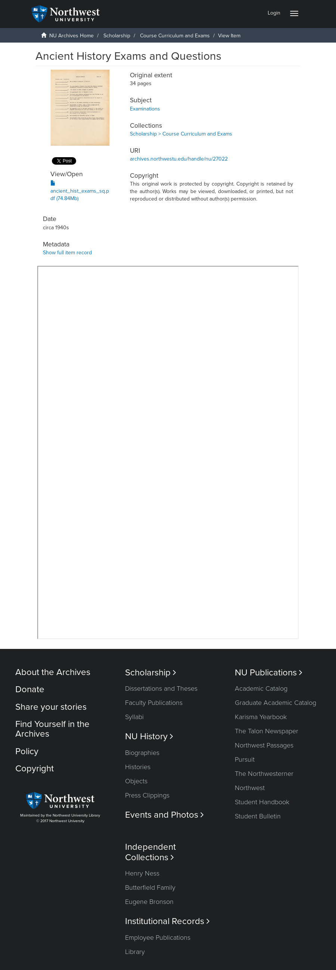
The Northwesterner (264, 774)
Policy (26, 751)
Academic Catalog (261, 688)
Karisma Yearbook (261, 717)
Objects (136, 781)
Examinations (145, 109)
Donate (29, 689)
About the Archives (52, 672)
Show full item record (67, 252)
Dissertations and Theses (161, 688)
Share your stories (51, 707)
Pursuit (245, 759)
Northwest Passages (264, 745)
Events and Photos (164, 814)
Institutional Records (167, 921)
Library (135, 952)
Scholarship (116, 35)
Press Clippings (147, 795)
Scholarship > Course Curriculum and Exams (181, 134)
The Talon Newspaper (266, 731)
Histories (137, 767)
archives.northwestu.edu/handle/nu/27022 (179, 159)
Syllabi (134, 717)
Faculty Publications (154, 703)
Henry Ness (142, 873)
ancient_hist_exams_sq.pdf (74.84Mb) (79, 191)
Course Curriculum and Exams (175, 35)
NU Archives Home (71, 35)
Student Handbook (262, 802)
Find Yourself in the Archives (52, 729)
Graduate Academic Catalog (275, 703)
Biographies (142, 753)
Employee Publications (157, 937)
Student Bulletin (258, 816)
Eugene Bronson (149, 902)
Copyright (34, 768)
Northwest (250, 788)
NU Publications (268, 672)
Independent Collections (150, 852)
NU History (149, 736)
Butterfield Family (150, 887)
